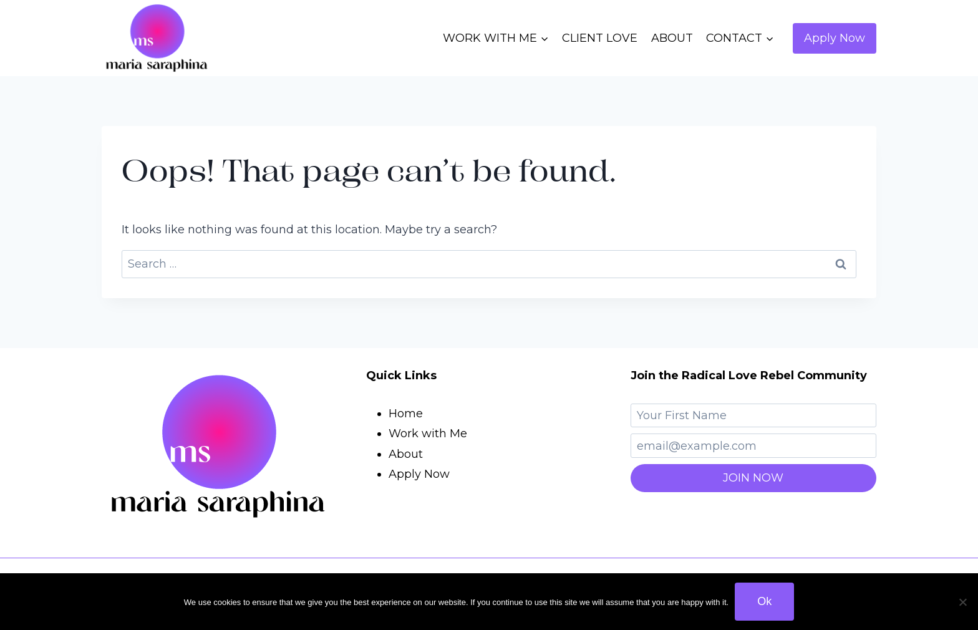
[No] (962, 602)
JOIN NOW (753, 478)
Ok (764, 601)
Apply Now (834, 38)
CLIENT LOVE (599, 38)
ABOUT (672, 38)
